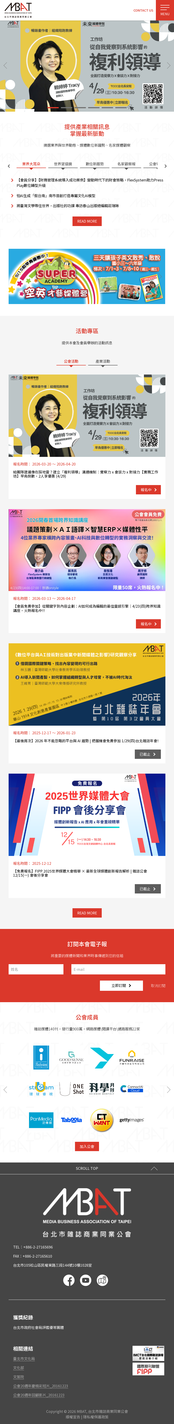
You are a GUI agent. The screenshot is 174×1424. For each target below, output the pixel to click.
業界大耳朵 (31, 163)
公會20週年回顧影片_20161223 (39, 1395)
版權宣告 (73, 1417)
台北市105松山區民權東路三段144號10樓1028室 (52, 1265)
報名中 (149, 489)
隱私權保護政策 (96, 1417)
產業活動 (103, 361)
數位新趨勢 (95, 163)
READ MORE (87, 221)
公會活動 (71, 361)
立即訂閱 (121, 985)
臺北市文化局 (24, 1358)
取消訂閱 (158, 986)
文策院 (18, 1377)
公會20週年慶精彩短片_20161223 (40, 1386)
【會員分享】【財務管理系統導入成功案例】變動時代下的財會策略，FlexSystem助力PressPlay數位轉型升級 (90, 182)
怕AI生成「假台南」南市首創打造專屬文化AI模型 (56, 195)
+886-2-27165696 (38, 1247)
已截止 (147, 754)
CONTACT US (143, 10)
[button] (53, 107)
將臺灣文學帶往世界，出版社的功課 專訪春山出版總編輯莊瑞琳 (68, 205)
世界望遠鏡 (63, 163)
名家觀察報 (126, 163)
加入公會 (87, 1146)
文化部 (18, 1368)
